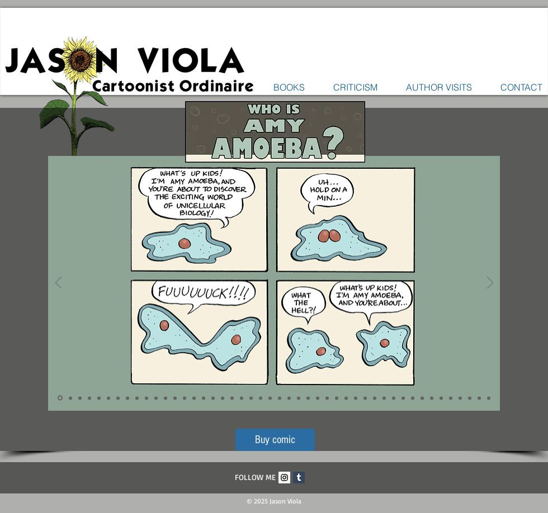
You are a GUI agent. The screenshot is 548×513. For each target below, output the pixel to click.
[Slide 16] (203, 398)
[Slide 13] (175, 398)
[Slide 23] (270, 398)
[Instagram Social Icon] (284, 477)
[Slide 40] (431, 398)
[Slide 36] (393, 398)
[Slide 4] (89, 398)
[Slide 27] (308, 398)
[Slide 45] (479, 398)
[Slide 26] (298, 398)
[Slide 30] (336, 398)
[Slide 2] (70, 398)
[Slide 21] (251, 398)
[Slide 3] (80, 398)
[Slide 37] (403, 398)
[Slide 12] (165, 398)
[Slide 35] (384, 398)
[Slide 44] (469, 398)
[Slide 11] (156, 398)
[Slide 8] (127, 398)
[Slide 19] (232, 398)
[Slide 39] (422, 398)
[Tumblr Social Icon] (299, 477)
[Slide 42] (450, 398)
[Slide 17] (213, 398)
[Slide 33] (365, 398)
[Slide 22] (260, 398)
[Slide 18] (222, 398)
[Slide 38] (412, 398)
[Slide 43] (460, 398)
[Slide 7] (118, 398)
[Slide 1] (60, 398)
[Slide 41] (441, 398)
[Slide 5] (99, 398)
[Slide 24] (279, 398)
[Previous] (58, 283)
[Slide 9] (137, 398)
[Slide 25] (289, 398)
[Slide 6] (108, 398)
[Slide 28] (317, 398)
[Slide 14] (184, 398)
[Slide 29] (327, 398)
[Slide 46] (488, 398)
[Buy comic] (275, 440)
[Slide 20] (241, 398)
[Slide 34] (374, 398)
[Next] (490, 283)
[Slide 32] (355, 398)
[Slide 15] (194, 398)
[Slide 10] (146, 398)
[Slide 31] (346, 398)
